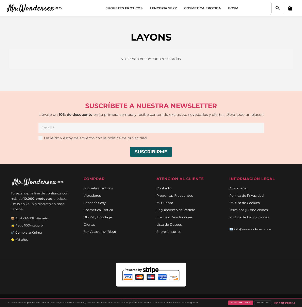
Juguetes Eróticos (98, 188)
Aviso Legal (238, 188)
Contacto (163, 188)
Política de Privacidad (246, 195)
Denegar (262, 302)
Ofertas (89, 224)
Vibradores (92, 195)
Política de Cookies (244, 203)
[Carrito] (290, 8)
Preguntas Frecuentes (174, 195)
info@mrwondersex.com (252, 229)
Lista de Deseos (169, 224)
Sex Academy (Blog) (100, 232)
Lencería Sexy (95, 203)
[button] (277, 8)
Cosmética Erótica (98, 210)
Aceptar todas (240, 302)
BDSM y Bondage (98, 217)
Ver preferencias (284, 303)
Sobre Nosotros (168, 232)
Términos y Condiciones (248, 210)
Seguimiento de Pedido (175, 210)
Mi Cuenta (164, 203)
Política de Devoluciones (249, 217)
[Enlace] (36, 8)
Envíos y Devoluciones (174, 217)
